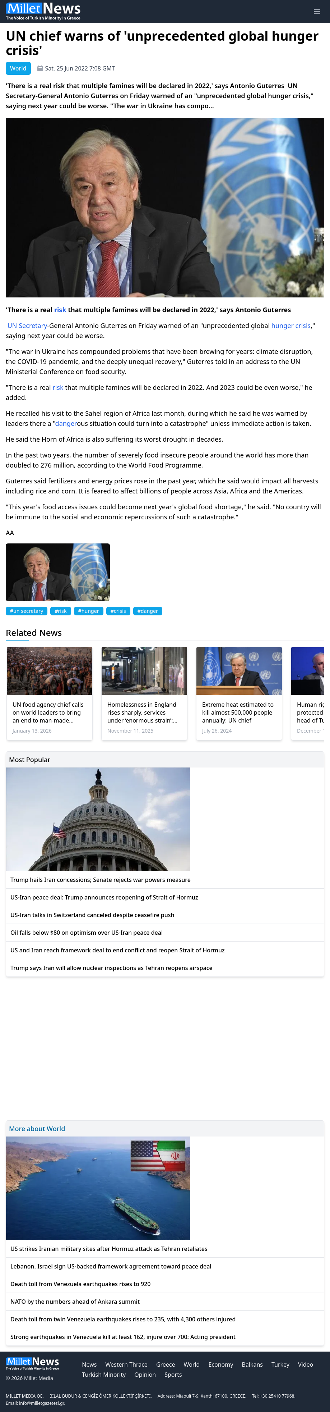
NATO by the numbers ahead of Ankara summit (75, 1302)
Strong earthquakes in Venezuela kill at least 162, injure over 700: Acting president (123, 1337)
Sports (173, 1375)
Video (305, 1364)
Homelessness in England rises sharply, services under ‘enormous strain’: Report (141, 712)
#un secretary (26, 610)
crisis (303, 325)
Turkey (280, 1364)
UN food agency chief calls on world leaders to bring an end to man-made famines (48, 712)
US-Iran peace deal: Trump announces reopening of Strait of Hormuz (104, 897)
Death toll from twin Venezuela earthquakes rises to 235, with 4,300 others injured (123, 1319)
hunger (282, 325)
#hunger (88, 610)
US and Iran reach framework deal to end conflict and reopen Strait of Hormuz (117, 950)
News (89, 1364)
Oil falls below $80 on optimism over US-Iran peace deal (86, 933)
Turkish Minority (104, 1375)
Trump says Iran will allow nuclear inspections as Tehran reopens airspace (111, 968)
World (192, 1364)
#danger (148, 610)
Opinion (145, 1375)
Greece (165, 1364)
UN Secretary (27, 325)
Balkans (252, 1364)
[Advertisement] (165, 1047)
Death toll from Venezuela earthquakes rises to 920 (80, 1284)
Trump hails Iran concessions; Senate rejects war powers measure (100, 880)
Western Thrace (126, 1364)
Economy (220, 1364)
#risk (60, 610)
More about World (37, 1128)
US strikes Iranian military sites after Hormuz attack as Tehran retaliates (109, 1249)
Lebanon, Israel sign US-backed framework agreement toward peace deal (111, 1266)
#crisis (118, 610)
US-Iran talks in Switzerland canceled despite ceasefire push (92, 915)
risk (60, 309)
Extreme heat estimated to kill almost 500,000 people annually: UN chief (238, 712)
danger (66, 423)
